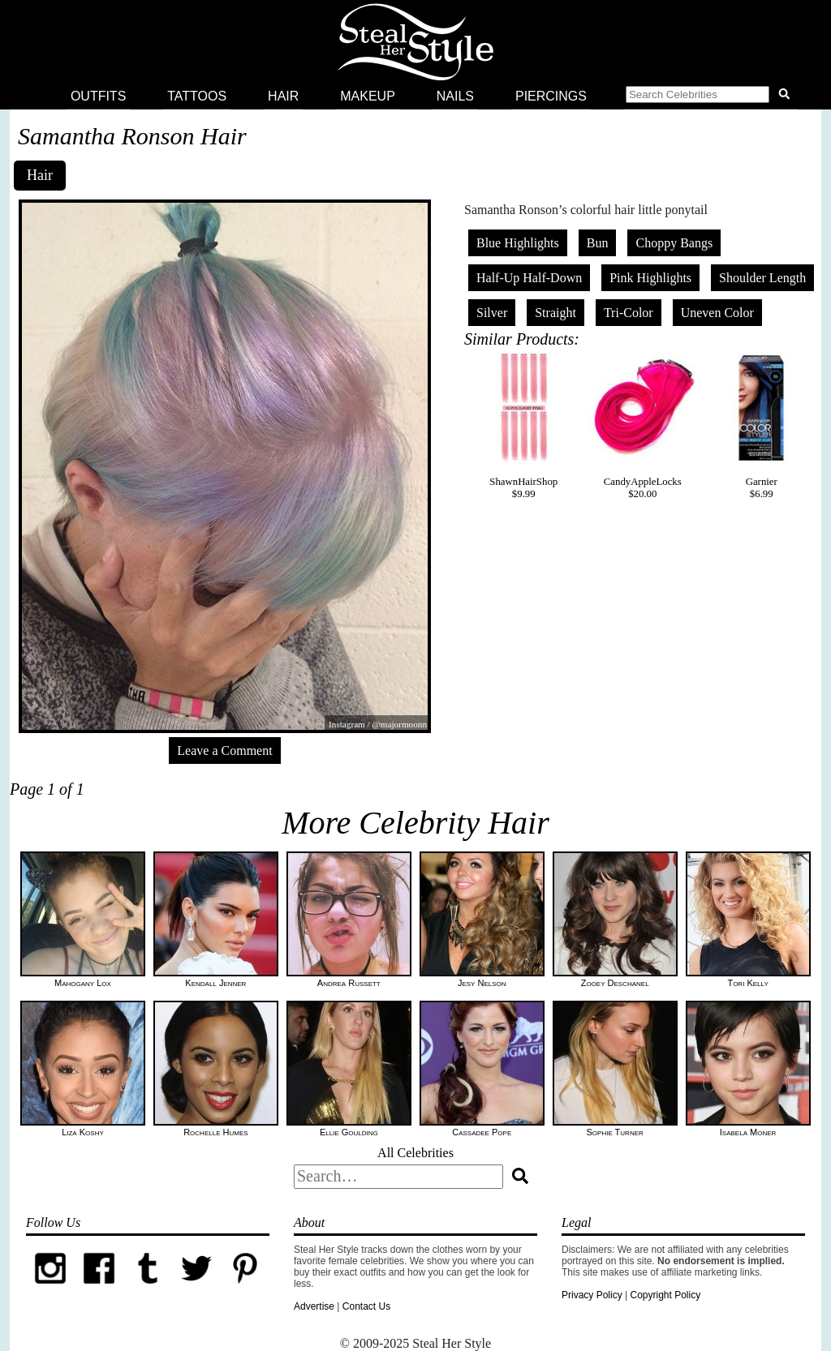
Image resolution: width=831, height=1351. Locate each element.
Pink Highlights (650, 278)
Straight (555, 313)
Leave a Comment (224, 750)
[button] (711, 96)
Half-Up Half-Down (529, 278)
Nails (455, 96)
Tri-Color (628, 313)
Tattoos (196, 96)
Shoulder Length (762, 278)
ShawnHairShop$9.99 (523, 426)
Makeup (367, 96)
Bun (598, 243)
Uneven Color (717, 313)
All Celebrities (415, 1153)
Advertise (314, 1306)
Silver (491, 313)
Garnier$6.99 (761, 426)
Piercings (551, 96)
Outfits (98, 96)
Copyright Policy (665, 1295)
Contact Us (366, 1306)
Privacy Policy (592, 1295)
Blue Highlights (517, 243)
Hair (283, 96)
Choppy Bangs (674, 243)
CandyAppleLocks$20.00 (643, 426)
